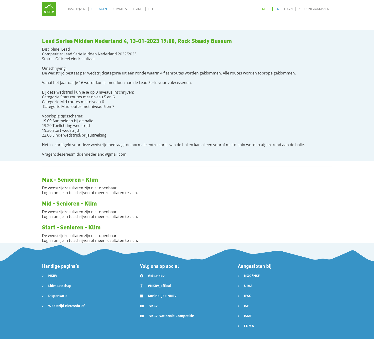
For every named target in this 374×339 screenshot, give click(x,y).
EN (277, 9)
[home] (49, 9)
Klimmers (120, 9)
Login (288, 9)
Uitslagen (99, 9)
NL (264, 9)
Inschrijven (76, 9)
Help (151, 9)
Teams (137, 9)
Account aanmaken (314, 9)
